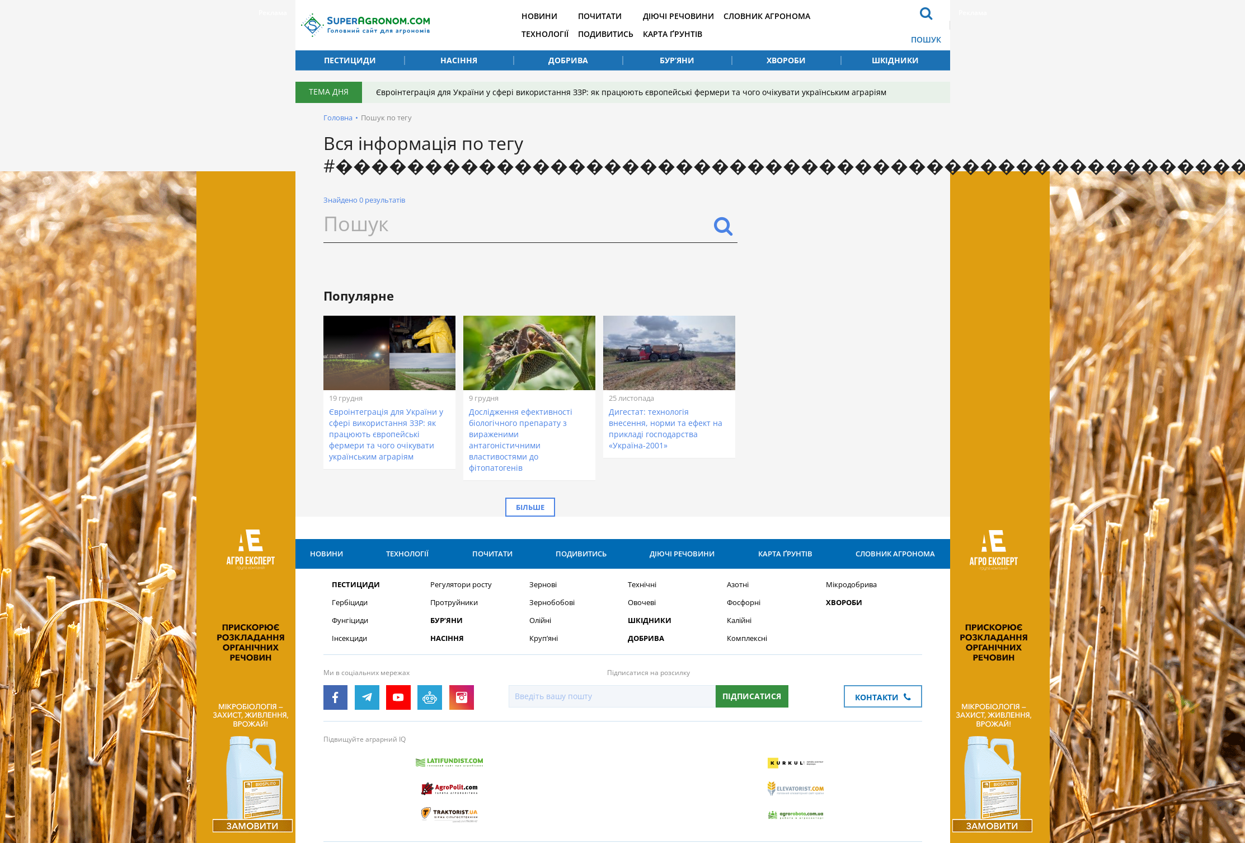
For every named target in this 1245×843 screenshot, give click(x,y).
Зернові (543, 601)
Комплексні (747, 655)
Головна (338, 118)
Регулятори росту (461, 601)
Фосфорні (743, 619)
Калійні (739, 637)
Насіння (458, 60)
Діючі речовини (696, 16)
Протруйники (454, 619)
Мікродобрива (851, 601)
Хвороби (786, 60)
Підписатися (751, 713)
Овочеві (642, 619)
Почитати (616, 16)
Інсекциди (349, 655)
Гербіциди (350, 619)
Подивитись (622, 34)
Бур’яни (677, 60)
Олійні (540, 637)
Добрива (568, 60)
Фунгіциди (350, 637)
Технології (559, 34)
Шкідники (895, 60)
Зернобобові (552, 619)
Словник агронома (786, 16)
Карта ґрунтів (690, 34)
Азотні (738, 601)
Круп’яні (543, 655)
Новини (554, 16)
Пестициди (350, 60)
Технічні (642, 601)
